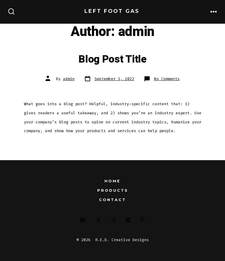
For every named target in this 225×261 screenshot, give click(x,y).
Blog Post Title (112, 59)
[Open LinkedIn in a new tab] (128, 220)
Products (112, 190)
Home (112, 181)
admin (69, 78)
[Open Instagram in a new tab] (114, 220)
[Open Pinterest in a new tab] (142, 220)
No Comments (167, 78)
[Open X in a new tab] (98, 220)
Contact (112, 200)
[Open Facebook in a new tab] (83, 220)
